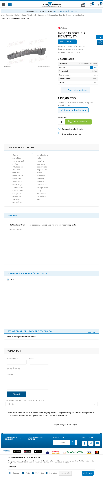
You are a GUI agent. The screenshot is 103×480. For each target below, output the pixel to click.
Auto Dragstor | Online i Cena (13, 15)
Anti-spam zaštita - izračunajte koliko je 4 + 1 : (25, 400)
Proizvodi (32, 15)
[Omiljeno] (91, 5)
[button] (10, 4)
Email (31, 359)
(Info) (96, 67)
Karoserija (42, 15)
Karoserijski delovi (56, 15)
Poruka (10, 375)
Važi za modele (67, 42)
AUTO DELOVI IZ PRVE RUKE (39, 11)
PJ (92, 67)
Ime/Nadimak (12, 359)
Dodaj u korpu (80, 122)
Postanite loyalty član (75, 110)
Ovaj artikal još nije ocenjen (65, 424)
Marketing (53, 473)
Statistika (39, 473)
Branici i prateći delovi (75, 15)
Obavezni (16, 473)
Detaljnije (12, 467)
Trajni (28, 473)
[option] (51, 11)
